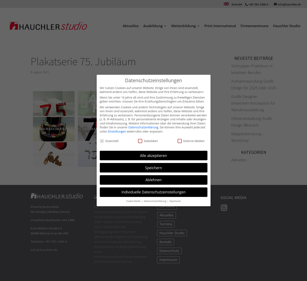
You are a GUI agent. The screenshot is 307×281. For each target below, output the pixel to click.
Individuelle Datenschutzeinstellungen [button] (154, 191)
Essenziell (109, 141)
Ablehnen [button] (153, 179)
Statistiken (148, 141)
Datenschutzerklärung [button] (155, 200)
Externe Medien (191, 141)
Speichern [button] (153, 167)
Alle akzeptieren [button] (153, 155)
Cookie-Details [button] (133, 200)
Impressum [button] (175, 200)
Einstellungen (117, 131)
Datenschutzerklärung (143, 127)
